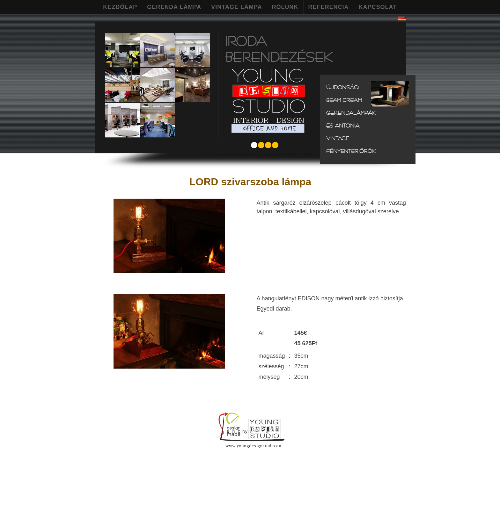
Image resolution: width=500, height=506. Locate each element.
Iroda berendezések (278, 49)
